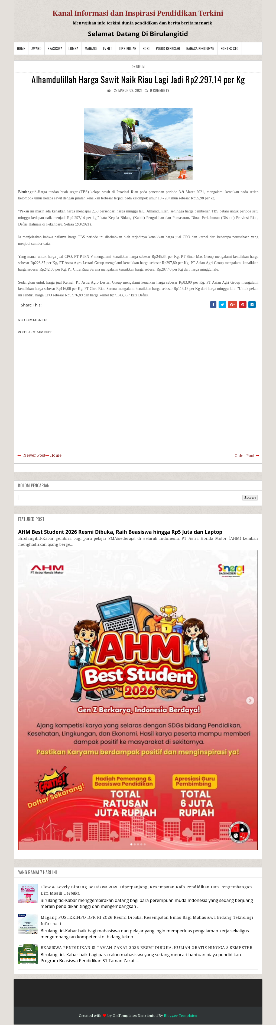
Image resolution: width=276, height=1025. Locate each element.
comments (159, 90)
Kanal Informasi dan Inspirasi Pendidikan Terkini (138, 13)
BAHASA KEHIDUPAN (200, 48)
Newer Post (34, 455)
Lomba (74, 48)
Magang (91, 48)
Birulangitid (27, 192)
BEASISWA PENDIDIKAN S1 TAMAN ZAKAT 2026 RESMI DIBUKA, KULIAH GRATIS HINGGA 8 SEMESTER (147, 947)
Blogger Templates (180, 1016)
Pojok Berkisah (168, 48)
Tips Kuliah (127, 48)
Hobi (146, 48)
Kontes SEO (230, 48)
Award (36, 48)
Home (21, 48)
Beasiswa (55, 48)
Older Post (244, 455)
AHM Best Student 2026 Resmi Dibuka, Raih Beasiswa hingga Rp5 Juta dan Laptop (120, 531)
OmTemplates (125, 1016)
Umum (140, 66)
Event (107, 48)
